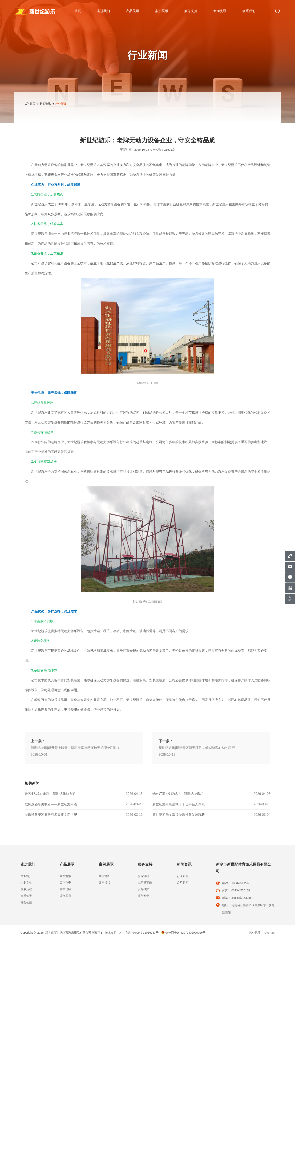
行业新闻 (61, 103)
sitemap (269, 932)
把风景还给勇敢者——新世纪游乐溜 (51, 857)
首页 (32, 103)
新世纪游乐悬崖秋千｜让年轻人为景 (178, 857)
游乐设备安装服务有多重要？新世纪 (51, 868)
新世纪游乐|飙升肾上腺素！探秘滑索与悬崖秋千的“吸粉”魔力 (75, 830)
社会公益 (26, 902)
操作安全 (143, 895)
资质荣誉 (26, 895)
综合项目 (65, 895)
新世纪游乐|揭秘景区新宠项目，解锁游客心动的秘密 (197, 830)
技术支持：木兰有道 (118, 932)
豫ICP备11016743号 (145, 932)
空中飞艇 (65, 889)
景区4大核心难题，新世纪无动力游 (50, 847)
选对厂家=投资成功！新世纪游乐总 (177, 847)
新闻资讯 (45, 103)
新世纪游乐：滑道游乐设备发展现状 (178, 868)
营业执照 (255, 932)
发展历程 (26, 889)
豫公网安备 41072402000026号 (183, 932)
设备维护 (143, 889)
